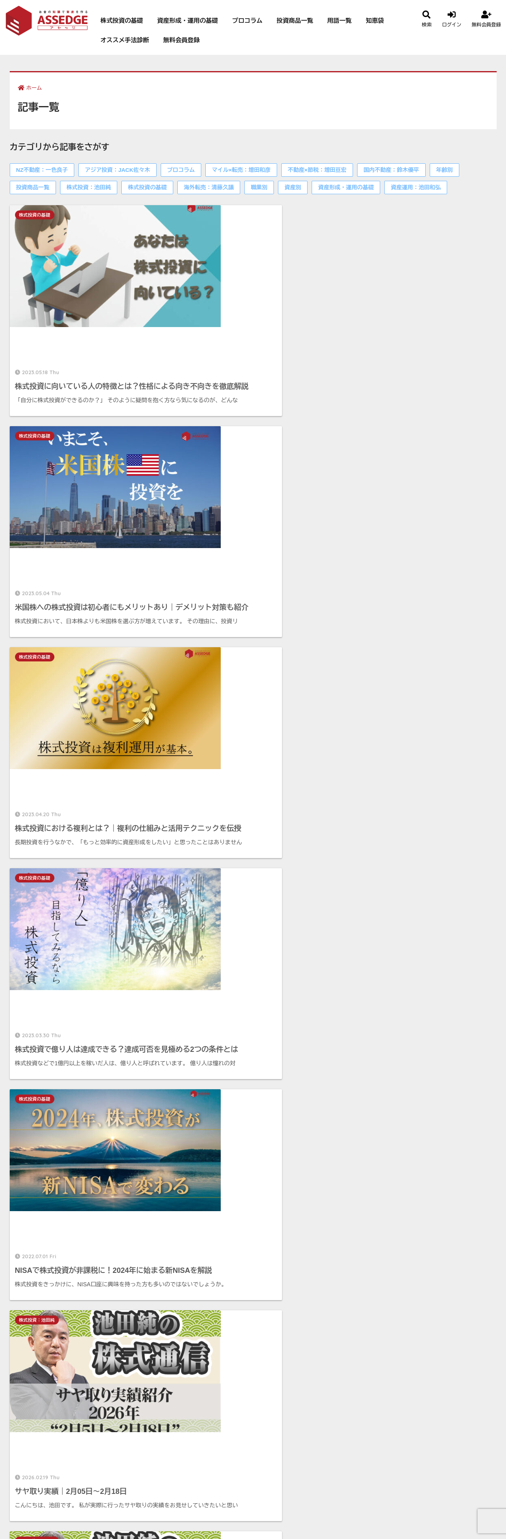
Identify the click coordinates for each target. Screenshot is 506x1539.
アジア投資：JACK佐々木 (117, 170)
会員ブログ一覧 (245, 1289)
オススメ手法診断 (124, 40)
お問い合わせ (387, 1394)
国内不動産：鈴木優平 (391, 170)
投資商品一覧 (295, 20)
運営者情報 (384, 1323)
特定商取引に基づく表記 (403, 1347)
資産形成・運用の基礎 (187, 20)
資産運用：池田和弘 (416, 187)
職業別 (259, 187)
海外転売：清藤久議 (209, 187)
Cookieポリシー (392, 1382)
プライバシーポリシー (400, 1370)
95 (288, 1077)
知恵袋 (375, 20)
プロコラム (247, 20)
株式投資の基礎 (121, 20)
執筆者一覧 (384, 1335)
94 (265, 1077)
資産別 (292, 187)
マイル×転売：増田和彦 (241, 170)
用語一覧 (339, 20)
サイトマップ (387, 1406)
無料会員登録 (181, 40)
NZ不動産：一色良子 (42, 170)
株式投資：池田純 (89, 187)
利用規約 (381, 1358)
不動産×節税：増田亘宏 (317, 170)
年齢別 (444, 170)
